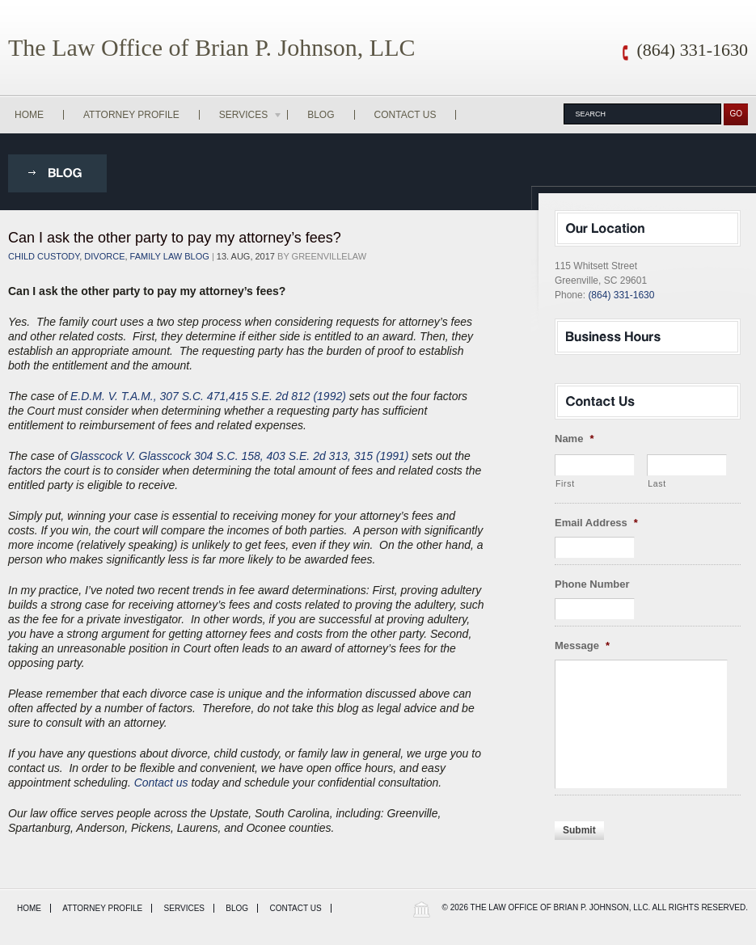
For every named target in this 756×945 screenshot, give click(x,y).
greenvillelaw (329, 256)
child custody (43, 256)
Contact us (161, 782)
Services (251, 115)
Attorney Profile (131, 115)
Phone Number (592, 584)
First (565, 483)
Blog (320, 115)
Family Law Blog (169, 256)
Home (29, 115)
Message (582, 645)
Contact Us (405, 115)
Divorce (104, 256)
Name (574, 438)
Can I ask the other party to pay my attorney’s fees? (174, 237)
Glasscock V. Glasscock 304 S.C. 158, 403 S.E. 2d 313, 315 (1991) (239, 455)
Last (657, 483)
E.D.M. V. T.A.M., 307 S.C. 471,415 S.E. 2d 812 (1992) (208, 396)
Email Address (596, 523)
